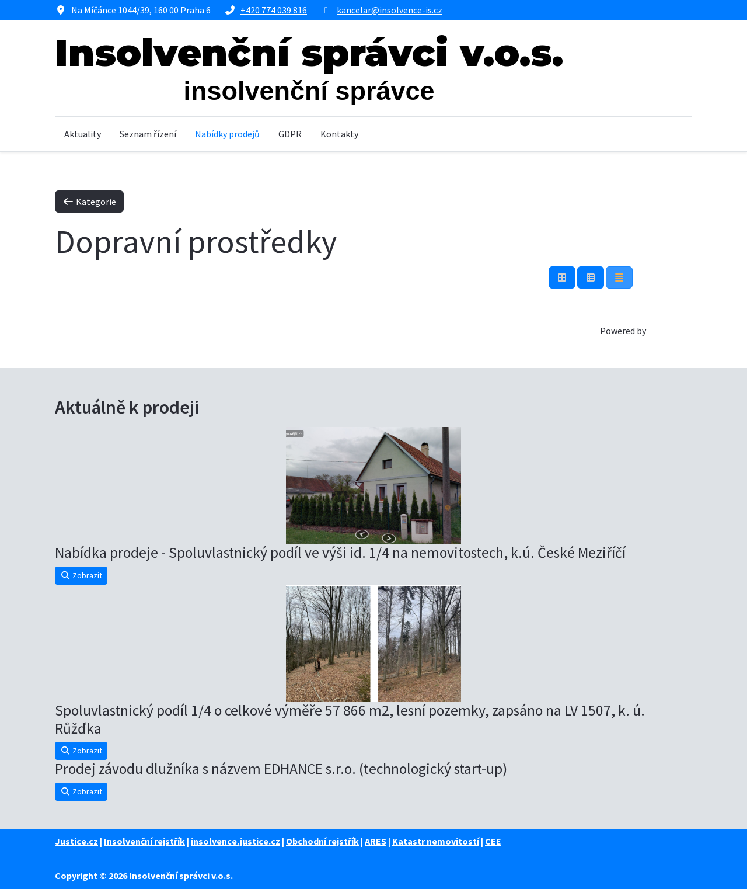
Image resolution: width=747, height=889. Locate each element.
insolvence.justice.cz (235, 841)
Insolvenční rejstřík (144, 841)
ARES (375, 841)
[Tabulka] (562, 277)
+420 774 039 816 (273, 10)
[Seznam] (619, 277)
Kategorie (89, 201)
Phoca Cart (670, 330)
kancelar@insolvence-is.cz (389, 10)
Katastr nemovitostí (435, 841)
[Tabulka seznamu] (590, 277)
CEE (493, 841)
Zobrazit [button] (81, 575)
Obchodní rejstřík (322, 841)
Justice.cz (76, 841)
